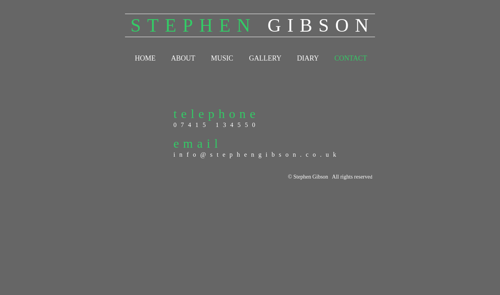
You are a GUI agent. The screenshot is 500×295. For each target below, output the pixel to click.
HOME (145, 58)
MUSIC (222, 58)
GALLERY (265, 58)
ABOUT (183, 58)
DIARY (307, 58)
